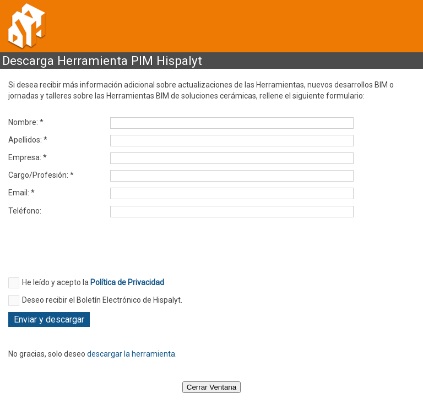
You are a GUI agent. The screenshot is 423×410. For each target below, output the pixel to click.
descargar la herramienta (131, 353)
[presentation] (92, 250)
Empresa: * (27, 157)
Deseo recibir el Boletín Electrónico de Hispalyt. (102, 300)
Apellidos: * (27, 139)
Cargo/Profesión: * (41, 175)
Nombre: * (26, 122)
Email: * (21, 192)
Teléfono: (24, 210)
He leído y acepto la (93, 282)
